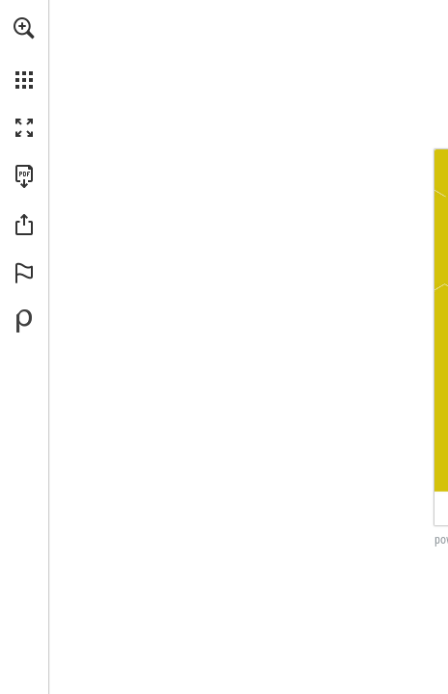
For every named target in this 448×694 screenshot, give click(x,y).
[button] (24, 28)
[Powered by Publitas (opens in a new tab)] (24, 321)
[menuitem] (24, 53)
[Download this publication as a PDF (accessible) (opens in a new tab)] (24, 176)
